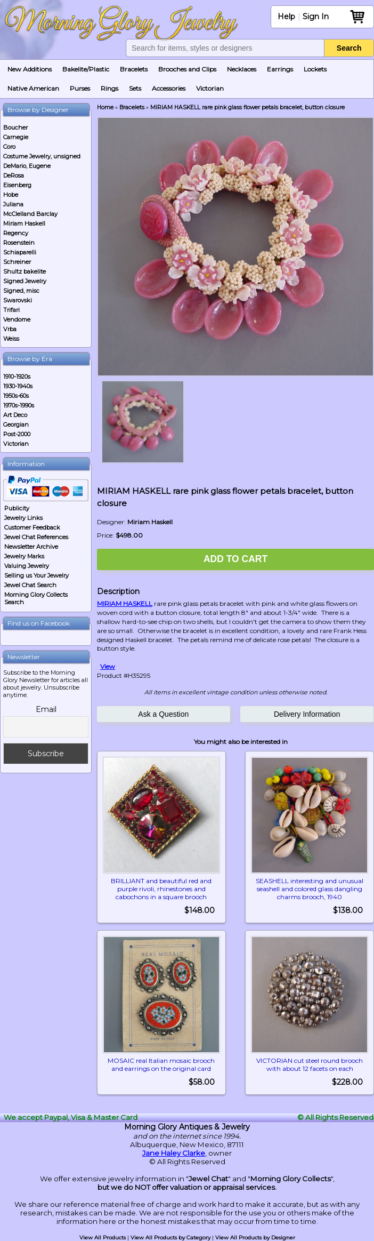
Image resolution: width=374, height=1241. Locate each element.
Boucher (15, 127)
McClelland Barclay (30, 214)
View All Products (102, 1237)
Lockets (315, 69)
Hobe (10, 194)
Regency (15, 233)
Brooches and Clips (187, 69)
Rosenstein (19, 242)
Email (46, 709)
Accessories (168, 88)
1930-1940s (17, 386)
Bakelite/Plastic (85, 69)
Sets (135, 88)
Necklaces (241, 69)
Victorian (210, 88)
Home (105, 107)
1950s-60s (16, 395)
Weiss (11, 338)
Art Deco (15, 415)
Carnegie (15, 137)
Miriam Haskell (24, 223)
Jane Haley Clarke (173, 1153)
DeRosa (13, 175)
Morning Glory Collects (290, 1178)
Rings (109, 88)
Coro (9, 146)
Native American (33, 88)
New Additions (29, 69)
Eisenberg (17, 185)
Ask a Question (163, 714)
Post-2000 (16, 434)
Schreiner (17, 262)
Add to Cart (235, 559)
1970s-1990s (18, 405)
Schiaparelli (19, 252)
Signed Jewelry (24, 281)
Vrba (10, 329)
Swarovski (17, 300)
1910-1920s (16, 376)
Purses (80, 88)
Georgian (16, 424)
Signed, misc (21, 290)
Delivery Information (307, 714)
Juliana (13, 204)
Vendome (16, 319)
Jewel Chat (208, 1178)
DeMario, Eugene (27, 166)
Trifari (11, 310)
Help (286, 16)
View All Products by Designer (255, 1237)
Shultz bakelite (24, 271)
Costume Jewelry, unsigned (41, 156)
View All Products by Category (170, 1237)
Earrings (280, 69)
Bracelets (134, 69)
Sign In (316, 16)
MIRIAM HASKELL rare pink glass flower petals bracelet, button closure (247, 107)
